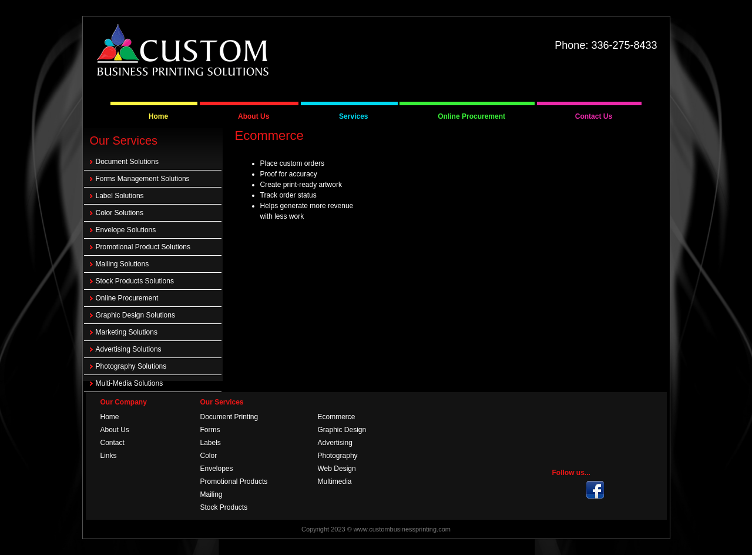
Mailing (211, 494)
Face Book (638, 490)
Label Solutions (120, 196)
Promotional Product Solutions (143, 247)
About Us (253, 116)
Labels (210, 443)
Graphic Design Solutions (135, 315)
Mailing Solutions (122, 264)
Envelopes (216, 468)
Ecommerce (336, 417)
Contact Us (593, 116)
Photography (338, 456)
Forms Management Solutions (143, 179)
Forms (210, 430)
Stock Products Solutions (135, 281)
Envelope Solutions (126, 230)
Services (353, 116)
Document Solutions (127, 162)
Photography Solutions (131, 366)
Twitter (595, 490)
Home (158, 116)
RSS (616, 490)
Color (208, 456)
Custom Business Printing (182, 51)
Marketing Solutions (126, 332)
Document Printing (229, 417)
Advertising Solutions (129, 349)
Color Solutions (119, 213)
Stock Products (224, 507)
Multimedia (335, 481)
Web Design (337, 468)
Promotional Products (234, 481)
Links (108, 456)
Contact (112, 443)
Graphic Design (342, 430)
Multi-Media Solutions (129, 383)
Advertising (335, 443)
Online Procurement (471, 116)
